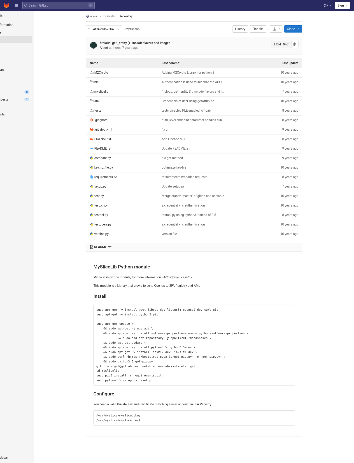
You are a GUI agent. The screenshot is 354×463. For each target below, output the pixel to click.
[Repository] (29, 32)
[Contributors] (29, 69)
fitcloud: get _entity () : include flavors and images (147, 43)
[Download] (288, 29)
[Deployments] (29, 114)
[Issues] (29, 92)
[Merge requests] (29, 99)
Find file (269, 29)
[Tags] (29, 62)
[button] (16, 5)
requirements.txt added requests (196, 177)
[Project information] (29, 24)
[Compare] (29, 84)
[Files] (29, 39)
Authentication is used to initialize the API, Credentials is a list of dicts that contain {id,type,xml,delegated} (206, 82)
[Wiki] (29, 136)
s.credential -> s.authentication (195, 205)
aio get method (184, 158)
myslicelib (144, 29)
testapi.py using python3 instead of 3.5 (201, 215)
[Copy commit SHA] (306, 44)
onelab (104, 16)
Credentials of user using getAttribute (200, 101)
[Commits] (29, 47)
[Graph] (29, 77)
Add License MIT (185, 139)
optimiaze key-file (186, 167)
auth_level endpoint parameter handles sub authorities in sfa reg (206, 120)
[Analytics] (29, 129)
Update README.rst (187, 148)
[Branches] (29, 54)
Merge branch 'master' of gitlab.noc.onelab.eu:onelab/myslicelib (206, 196)
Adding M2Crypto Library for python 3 (200, 72)
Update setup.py (185, 186)
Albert (116, 47)
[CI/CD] (29, 106)
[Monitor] (29, 121)
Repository (137, 16)
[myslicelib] (29, 15)
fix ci (177, 129)
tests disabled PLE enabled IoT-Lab (198, 110)
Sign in (342, 5)
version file (181, 234)
